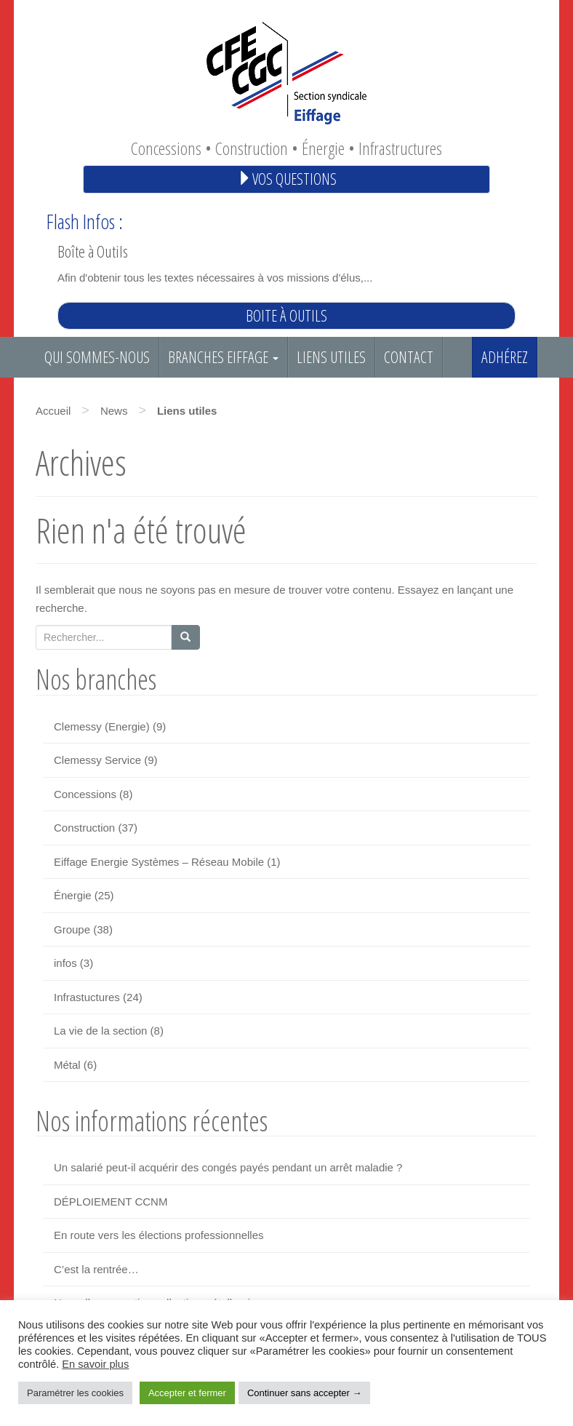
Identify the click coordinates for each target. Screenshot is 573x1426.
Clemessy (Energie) (102, 726)
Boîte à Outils (92, 251)
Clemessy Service (97, 760)
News (114, 411)
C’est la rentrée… (96, 1269)
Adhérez (504, 356)
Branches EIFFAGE (223, 356)
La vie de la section (100, 1030)
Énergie (73, 895)
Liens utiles (331, 356)
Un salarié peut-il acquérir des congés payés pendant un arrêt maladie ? (228, 1167)
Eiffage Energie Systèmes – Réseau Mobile (159, 862)
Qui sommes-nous (97, 356)
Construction (84, 827)
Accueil (53, 411)
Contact (408, 356)
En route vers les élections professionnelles (159, 1235)
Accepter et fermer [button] (187, 1392)
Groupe (72, 929)
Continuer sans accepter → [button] (304, 1392)
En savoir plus (95, 1364)
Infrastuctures (87, 997)
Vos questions (287, 178)
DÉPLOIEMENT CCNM (110, 1201)
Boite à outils (286, 315)
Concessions (85, 794)
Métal (67, 1065)
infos (65, 963)
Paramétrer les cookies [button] (75, 1392)
